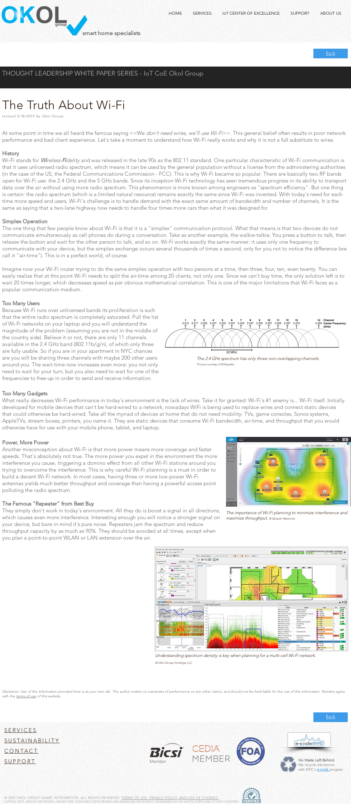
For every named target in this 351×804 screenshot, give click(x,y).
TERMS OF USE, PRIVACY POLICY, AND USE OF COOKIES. (170, 797)
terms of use (26, 696)
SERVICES (20, 730)
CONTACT (21, 750)
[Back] (330, 53)
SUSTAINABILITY (32, 740)
